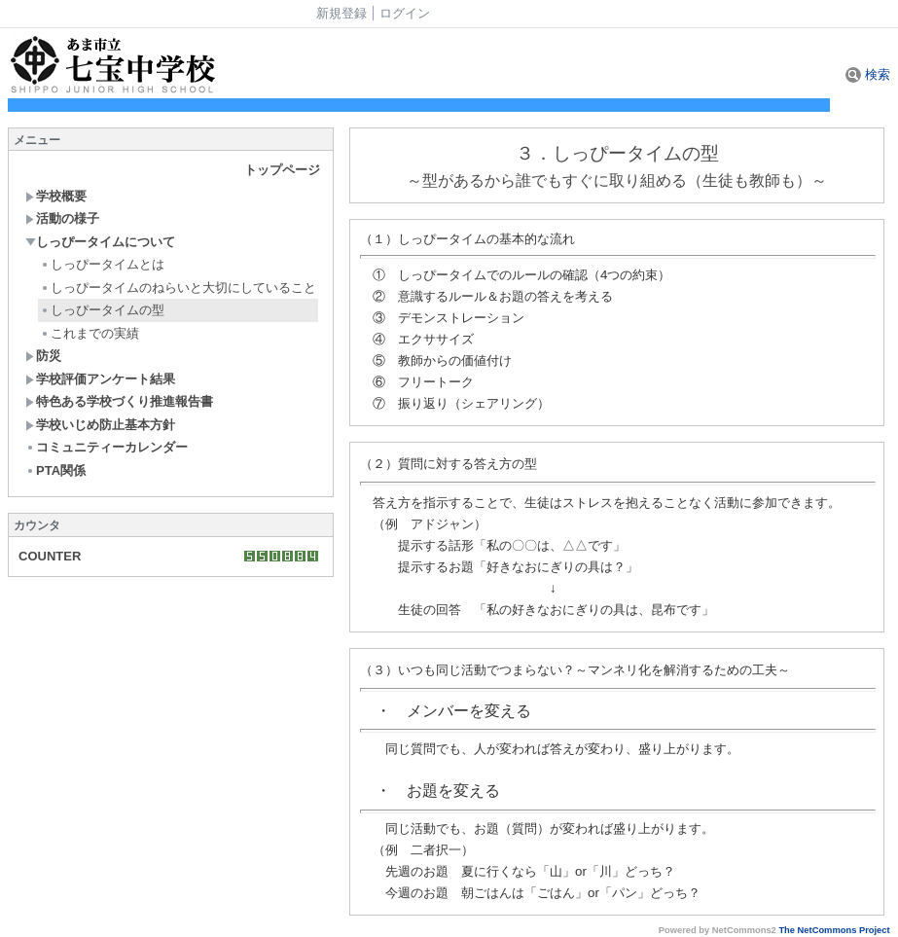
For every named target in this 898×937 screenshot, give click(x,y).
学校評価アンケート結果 (100, 379)
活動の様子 (62, 218)
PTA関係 (55, 470)
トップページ (282, 169)
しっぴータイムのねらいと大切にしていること (178, 287)
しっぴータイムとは (102, 264)
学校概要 (56, 196)
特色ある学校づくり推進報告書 (119, 401)
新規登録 (341, 13)
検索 (867, 74)
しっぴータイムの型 (102, 310)
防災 (43, 355)
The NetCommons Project (833, 930)
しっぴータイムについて (100, 241)
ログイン (404, 13)
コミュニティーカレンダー (106, 447)
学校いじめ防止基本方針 (100, 424)
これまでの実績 (89, 333)
